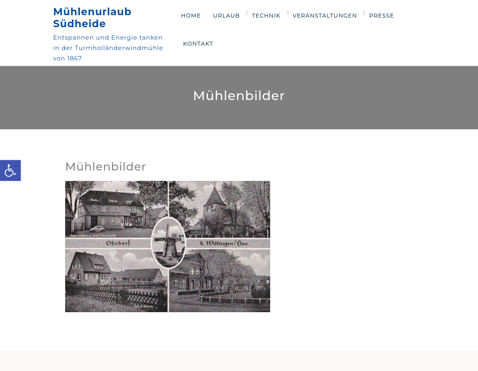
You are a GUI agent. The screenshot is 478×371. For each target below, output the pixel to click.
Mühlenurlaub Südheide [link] (92, 18)
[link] (10, 170)
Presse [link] (381, 15)
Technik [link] (266, 15)
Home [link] (191, 15)
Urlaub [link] (226, 15)
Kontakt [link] (198, 43)
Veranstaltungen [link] (325, 15)
